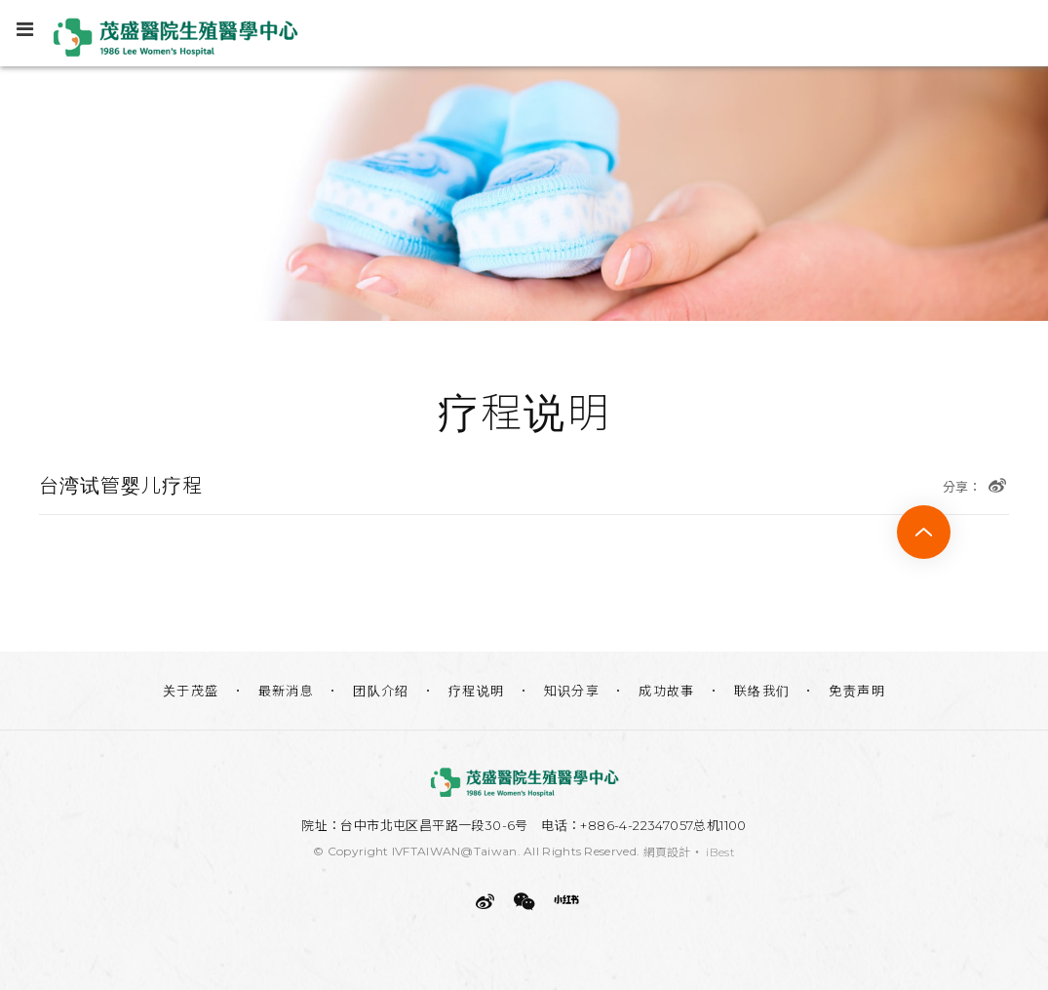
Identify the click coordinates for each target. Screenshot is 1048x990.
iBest (720, 852)
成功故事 (667, 690)
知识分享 (572, 690)
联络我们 (762, 690)
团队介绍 (381, 690)
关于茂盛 (191, 690)
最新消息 (286, 690)
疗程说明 (476, 690)
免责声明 (857, 690)
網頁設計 (667, 852)
